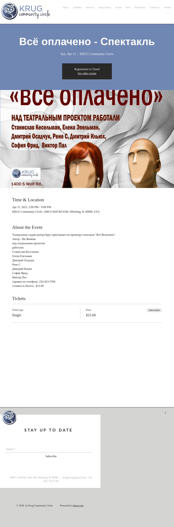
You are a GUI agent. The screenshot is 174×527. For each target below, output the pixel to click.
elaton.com (77, 505)
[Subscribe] (51, 456)
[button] (140, 7)
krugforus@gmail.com (74, 477)
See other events (87, 73)
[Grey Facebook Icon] (165, 413)
